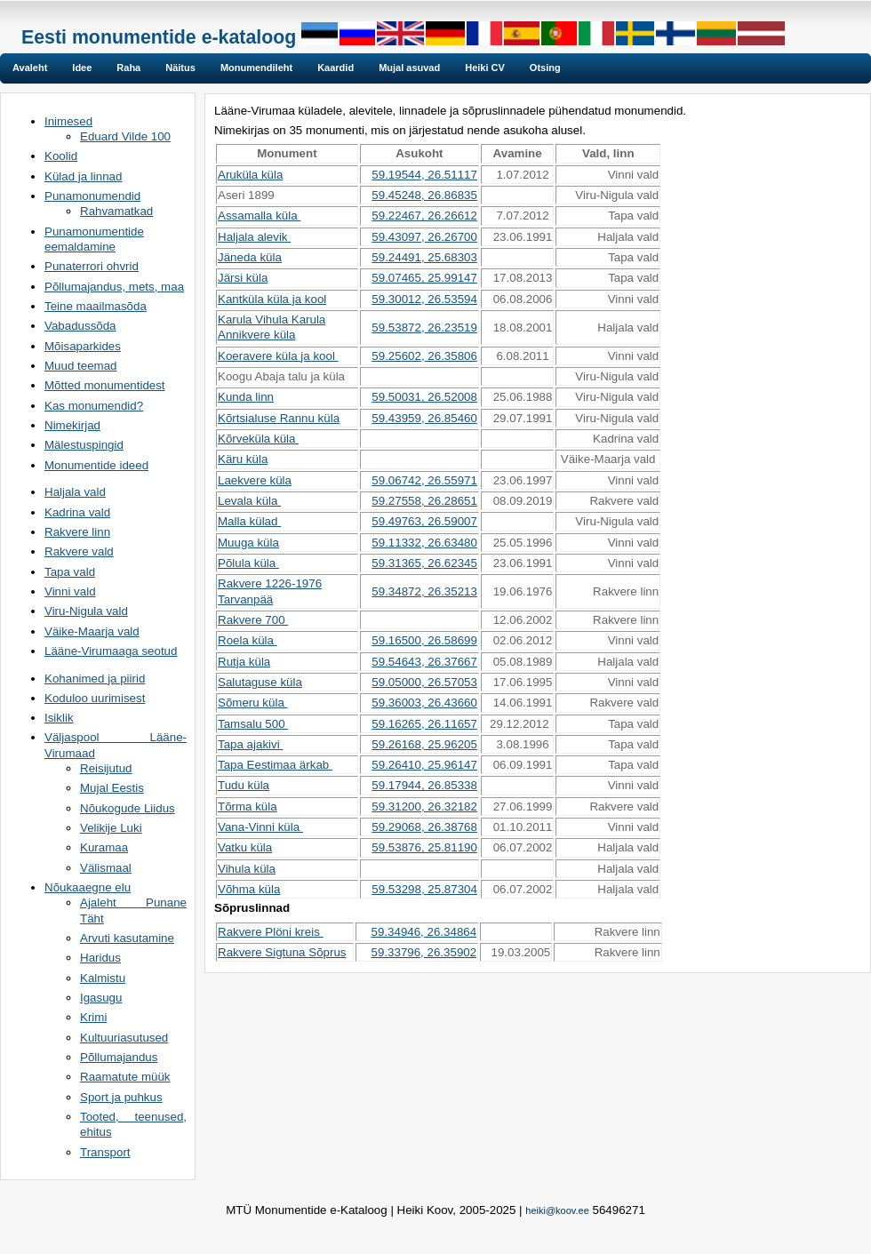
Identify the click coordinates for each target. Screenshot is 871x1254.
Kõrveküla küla (258, 438)
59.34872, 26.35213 (424, 591)
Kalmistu (102, 978)
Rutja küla (244, 661)
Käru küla (243, 459)
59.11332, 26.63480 (424, 542)
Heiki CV (485, 67)
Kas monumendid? (93, 405)
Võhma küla (249, 889)
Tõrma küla (247, 806)
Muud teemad (80, 365)
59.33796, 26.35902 (424, 952)
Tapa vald (69, 572)
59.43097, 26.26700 (424, 237)
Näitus (180, 67)
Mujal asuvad (409, 67)
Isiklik (59, 717)
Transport (105, 1152)
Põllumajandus (118, 1057)
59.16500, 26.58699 (424, 640)
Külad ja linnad (83, 176)
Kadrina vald (77, 512)
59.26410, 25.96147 (424, 764)
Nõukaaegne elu (87, 887)
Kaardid (335, 67)
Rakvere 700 (253, 620)
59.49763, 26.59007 (424, 521)
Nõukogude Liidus (127, 808)
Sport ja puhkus (121, 1097)
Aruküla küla (250, 174)
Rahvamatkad (116, 211)
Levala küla (249, 500)
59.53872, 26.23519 (424, 327)
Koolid (60, 156)
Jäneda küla (250, 257)
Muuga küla (248, 542)
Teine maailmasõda (95, 306)
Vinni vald (70, 591)
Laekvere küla (255, 480)
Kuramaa (104, 847)
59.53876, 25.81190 (424, 847)
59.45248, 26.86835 (424, 195)
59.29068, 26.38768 (424, 827)
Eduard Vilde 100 (125, 136)
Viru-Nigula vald (86, 611)
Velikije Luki (111, 828)
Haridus (100, 957)
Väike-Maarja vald (92, 631)
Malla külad (249, 521)
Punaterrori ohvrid (91, 266)
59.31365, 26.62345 (424, 563)
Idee (82, 67)
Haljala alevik (254, 237)
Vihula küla (247, 868)
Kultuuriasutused (124, 1037)
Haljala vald (75, 492)
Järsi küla (243, 277)
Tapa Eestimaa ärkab (275, 764)
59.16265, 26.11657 (424, 724)
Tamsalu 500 (253, 724)
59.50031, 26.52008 (424, 396)
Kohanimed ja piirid (94, 678)
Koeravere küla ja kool (278, 356)
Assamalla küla (259, 215)
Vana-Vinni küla (260, 827)
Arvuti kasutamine (127, 938)
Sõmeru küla (253, 702)
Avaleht (29, 67)
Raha (128, 67)
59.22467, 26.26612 (424, 215)
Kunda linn (246, 396)
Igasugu (101, 997)
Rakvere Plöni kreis (271, 932)
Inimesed (68, 121)
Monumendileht (256, 67)
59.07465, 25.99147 (424, 277)
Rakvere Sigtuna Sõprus (282, 952)
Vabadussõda (80, 325)
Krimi (93, 1017)
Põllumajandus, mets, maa (114, 286)
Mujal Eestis (112, 788)
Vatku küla (245, 847)
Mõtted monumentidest (104, 385)
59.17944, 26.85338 (424, 785)
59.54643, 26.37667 (424, 661)
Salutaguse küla (260, 682)
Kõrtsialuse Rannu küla (279, 418)
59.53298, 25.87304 (424, 889)
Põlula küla (248, 563)
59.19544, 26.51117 (424, 174)
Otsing (545, 67)
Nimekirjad (72, 425)
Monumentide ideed (96, 465)
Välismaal (106, 868)
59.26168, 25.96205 (424, 744)
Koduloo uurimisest (94, 698)
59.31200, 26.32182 (424, 806)
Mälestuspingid (84, 444)
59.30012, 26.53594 (424, 299)
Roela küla (247, 640)
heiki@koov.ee (557, 1210)
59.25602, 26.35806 (424, 356)
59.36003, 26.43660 (424, 702)
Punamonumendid (92, 196)
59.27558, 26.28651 (424, 500)
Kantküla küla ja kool (272, 299)
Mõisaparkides (82, 346)
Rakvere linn (77, 532)
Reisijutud (106, 768)
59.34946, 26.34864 (424, 932)
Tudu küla (243, 785)
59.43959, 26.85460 (424, 418)
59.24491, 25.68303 (424, 257)
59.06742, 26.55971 (424, 480)
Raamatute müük (125, 1076)
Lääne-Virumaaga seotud (110, 651)
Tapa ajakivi (250, 744)
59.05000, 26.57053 (424, 682)
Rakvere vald (79, 551)
